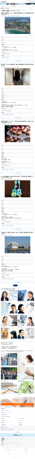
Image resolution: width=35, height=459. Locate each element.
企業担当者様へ (3, 424)
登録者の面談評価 (4, 414)
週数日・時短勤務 (16, 67)
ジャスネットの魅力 (22, 418)
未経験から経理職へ (3, 67)
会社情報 (9, 454)
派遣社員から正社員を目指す (17, 124)
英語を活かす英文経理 (10, 67)
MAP (5, 427)
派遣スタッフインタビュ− (5, 410)
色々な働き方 (3, 420)
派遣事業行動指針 (26, 451)
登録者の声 (3, 408)
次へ (20, 285)
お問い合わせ (17, 432)
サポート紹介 (21, 420)
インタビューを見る (17, 60)
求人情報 (2, 418)
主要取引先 (20, 424)
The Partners (6, 412)
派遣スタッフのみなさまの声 (5, 416)
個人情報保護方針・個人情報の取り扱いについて (8, 449)
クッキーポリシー (9, 451)
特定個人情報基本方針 (26, 449)
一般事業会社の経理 (3, 124)
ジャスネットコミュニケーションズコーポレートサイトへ (17, 435)
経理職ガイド (3, 422)
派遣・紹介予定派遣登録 (18, 404)
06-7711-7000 (11, 429)
